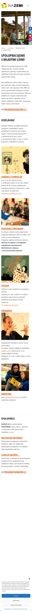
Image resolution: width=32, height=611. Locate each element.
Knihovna (6, 393)
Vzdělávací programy (12, 228)
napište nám (5, 351)
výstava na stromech (10, 305)
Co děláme (11, 48)
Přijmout (16, 596)
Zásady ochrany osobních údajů (19, 609)
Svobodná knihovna (12, 397)
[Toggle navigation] (28, 5)
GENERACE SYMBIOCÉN (11, 176)
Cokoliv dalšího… (10, 454)
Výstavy (5, 285)
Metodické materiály (12, 437)
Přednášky (6, 310)
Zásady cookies (7, 609)
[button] (29, 579)
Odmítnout (16, 600)
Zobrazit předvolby (16, 605)
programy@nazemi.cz (15, 109)
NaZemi (3, 48)
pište (11, 432)
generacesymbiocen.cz (11, 194)
